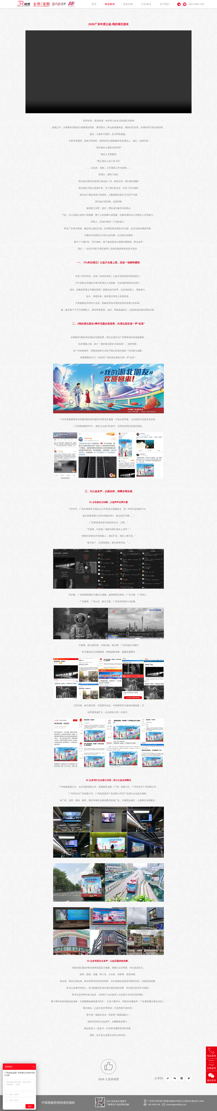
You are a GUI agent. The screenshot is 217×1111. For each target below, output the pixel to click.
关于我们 (165, 4)
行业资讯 (146, 4)
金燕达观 (70, 1108)
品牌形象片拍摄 (50, 1108)
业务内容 (128, 4)
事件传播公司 (38, 1108)
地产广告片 (61, 1108)
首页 (93, 4)
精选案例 (110, 4)
